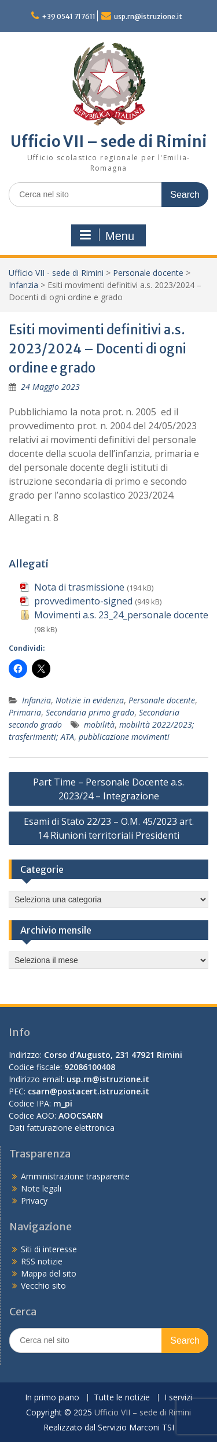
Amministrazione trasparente (75, 1176)
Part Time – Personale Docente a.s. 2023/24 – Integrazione (108, 789)
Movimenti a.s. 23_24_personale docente (121, 614)
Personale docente (148, 272)
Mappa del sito (48, 1273)
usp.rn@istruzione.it (148, 16)
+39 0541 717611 (68, 16)
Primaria (25, 712)
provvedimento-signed (83, 601)
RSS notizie (41, 1261)
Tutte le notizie (122, 1398)
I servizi (178, 1398)
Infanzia (23, 284)
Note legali (41, 1188)
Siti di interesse (49, 1249)
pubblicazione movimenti (124, 736)
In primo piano (52, 1398)
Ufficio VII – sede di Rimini (108, 141)
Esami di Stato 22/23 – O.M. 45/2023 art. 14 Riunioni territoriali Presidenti (109, 828)
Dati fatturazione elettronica (62, 1127)
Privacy (34, 1200)
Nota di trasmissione (79, 587)
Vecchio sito (43, 1285)
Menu (107, 235)
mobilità (99, 724)
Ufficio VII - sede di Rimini (56, 272)
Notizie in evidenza (90, 700)
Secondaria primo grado (90, 712)
